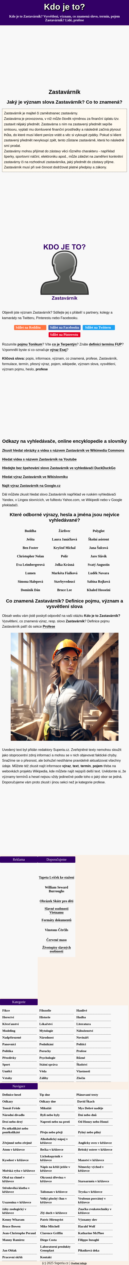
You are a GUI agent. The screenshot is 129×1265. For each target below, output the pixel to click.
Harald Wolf (86, 1226)
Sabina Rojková (98, 581)
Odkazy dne (47, 1101)
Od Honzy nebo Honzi (93, 1121)
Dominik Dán (30, 590)
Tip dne (44, 1094)
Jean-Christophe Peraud (19, 1233)
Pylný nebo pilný (89, 1132)
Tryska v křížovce (90, 1191)
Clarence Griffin (51, 1233)
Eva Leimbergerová (30, 564)
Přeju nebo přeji (51, 1132)
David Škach (85, 1101)
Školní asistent (98, 539)
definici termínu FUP (105, 344)
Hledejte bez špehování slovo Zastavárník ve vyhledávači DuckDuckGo (59, 468)
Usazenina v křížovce (16, 1202)
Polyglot (99, 531)
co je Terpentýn (64, 344)
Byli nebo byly (50, 1115)
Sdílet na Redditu (30, 327)
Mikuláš (45, 1108)
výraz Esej (58, 350)
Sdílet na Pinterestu (64, 334)
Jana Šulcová (98, 548)
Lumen (30, 573)
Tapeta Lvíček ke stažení (56, 877)
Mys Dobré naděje (90, 1108)
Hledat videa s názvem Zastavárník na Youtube (39, 459)
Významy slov (87, 1219)
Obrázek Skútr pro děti (56, 901)
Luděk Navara (98, 573)
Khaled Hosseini (98, 590)
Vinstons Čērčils (56, 930)
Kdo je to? (64, 6)
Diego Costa (48, 1240)
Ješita (30, 539)
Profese (49, 626)
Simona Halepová (30, 581)
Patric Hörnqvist (51, 1219)
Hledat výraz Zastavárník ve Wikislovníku (35, 477)
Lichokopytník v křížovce (51, 1158)
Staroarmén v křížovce (93, 1181)
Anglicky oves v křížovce (95, 1142)
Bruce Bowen (11, 1226)
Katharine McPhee (91, 1233)
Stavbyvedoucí (64, 581)
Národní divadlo (13, 1115)
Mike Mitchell (50, 1226)
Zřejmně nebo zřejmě (17, 1142)
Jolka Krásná (64, 564)
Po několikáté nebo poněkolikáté (15, 1130)
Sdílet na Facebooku (64, 327)
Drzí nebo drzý (12, 1121)
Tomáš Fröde (11, 1108)
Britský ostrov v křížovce (95, 1149)
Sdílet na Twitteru (98, 327)
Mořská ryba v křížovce (18, 1170)
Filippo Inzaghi (88, 1240)
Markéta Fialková (64, 573)
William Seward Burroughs (56, 889)
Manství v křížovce (91, 1160)
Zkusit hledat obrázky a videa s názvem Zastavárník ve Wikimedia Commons (63, 450)
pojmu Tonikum (29, 344)
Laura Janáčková (64, 539)
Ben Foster (30, 548)
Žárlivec (64, 531)
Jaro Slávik (98, 556)
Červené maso (56, 940)
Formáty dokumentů (57, 920)
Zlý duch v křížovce (53, 1213)
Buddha (30, 531)
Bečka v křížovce (51, 1149)
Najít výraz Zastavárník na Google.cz (31, 486)
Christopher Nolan (30, 556)
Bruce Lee (64, 590)
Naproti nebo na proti (55, 1121)
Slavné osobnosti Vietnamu (56, 910)
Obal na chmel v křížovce (13, 1179)
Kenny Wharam (13, 1219)
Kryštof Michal (64, 548)
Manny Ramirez (13, 1240)
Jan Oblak (9, 1250)
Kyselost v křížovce (15, 1160)
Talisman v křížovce (53, 1191)
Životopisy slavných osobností (56, 949)
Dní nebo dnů (87, 1115)
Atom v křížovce (13, 1149)
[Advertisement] (64, 55)
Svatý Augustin (99, 564)
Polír (64, 556)
